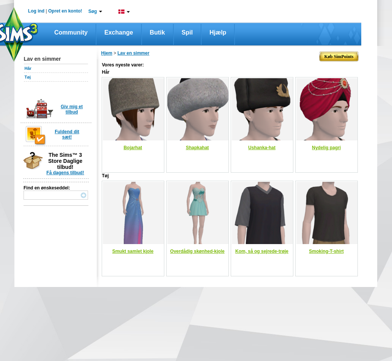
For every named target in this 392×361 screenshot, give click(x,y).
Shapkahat (197, 147)
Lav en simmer (134, 53)
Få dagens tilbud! (65, 172)
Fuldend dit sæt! (67, 134)
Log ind (36, 11)
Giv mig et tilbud (72, 109)
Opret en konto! (65, 11)
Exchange (118, 32)
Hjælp (217, 32)
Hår (28, 68)
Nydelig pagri (326, 147)
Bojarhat (133, 147)
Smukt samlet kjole (133, 251)
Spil (187, 32)
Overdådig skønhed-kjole (197, 251)
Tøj (28, 77)
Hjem (106, 53)
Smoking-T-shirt (326, 251)
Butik (157, 32)
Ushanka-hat (262, 147)
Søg (92, 11)
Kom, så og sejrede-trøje (261, 251)
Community (71, 32)
